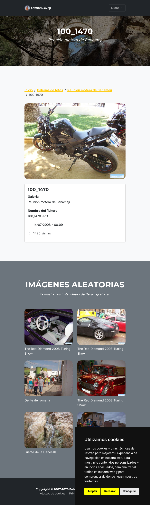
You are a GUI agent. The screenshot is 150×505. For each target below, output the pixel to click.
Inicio (28, 90)
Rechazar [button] (110, 491)
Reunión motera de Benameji (89, 90)
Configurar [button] (129, 491)
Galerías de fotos (50, 90)
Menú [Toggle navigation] (117, 7)
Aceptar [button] (92, 491)
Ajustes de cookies (52, 493)
